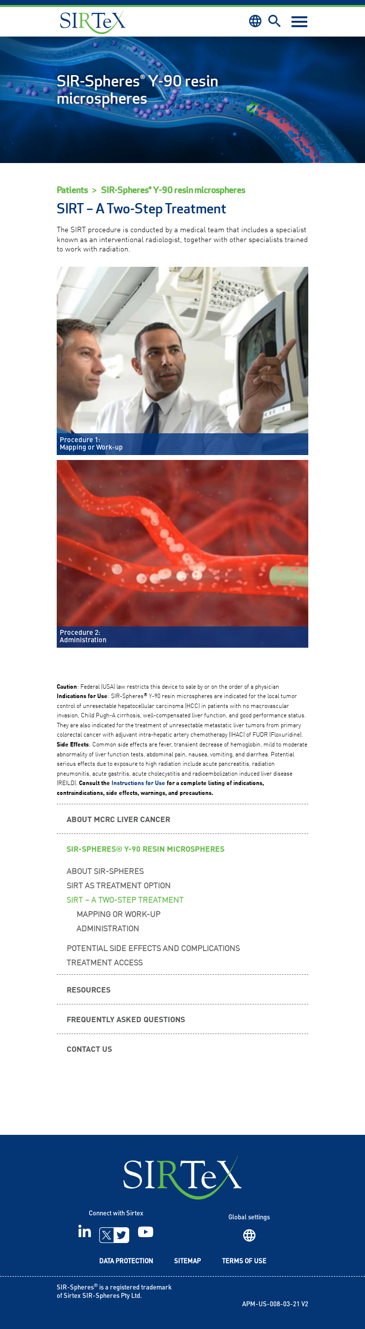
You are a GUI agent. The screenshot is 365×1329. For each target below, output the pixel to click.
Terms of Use (244, 1261)
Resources (88, 989)
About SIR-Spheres (105, 870)
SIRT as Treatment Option (119, 885)
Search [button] (274, 21)
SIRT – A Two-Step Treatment (125, 899)
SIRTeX (182, 1177)
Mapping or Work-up (118, 913)
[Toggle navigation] (299, 22)
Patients (72, 190)
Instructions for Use (138, 782)
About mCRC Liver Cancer (118, 819)
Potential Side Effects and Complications (153, 948)
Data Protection (126, 1261)
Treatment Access (105, 962)
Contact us (89, 1048)
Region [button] (255, 21)
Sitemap (187, 1261)
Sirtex (92, 21)
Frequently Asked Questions (126, 1019)
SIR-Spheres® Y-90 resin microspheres (173, 190)
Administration (107, 928)
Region (249, 1235)
